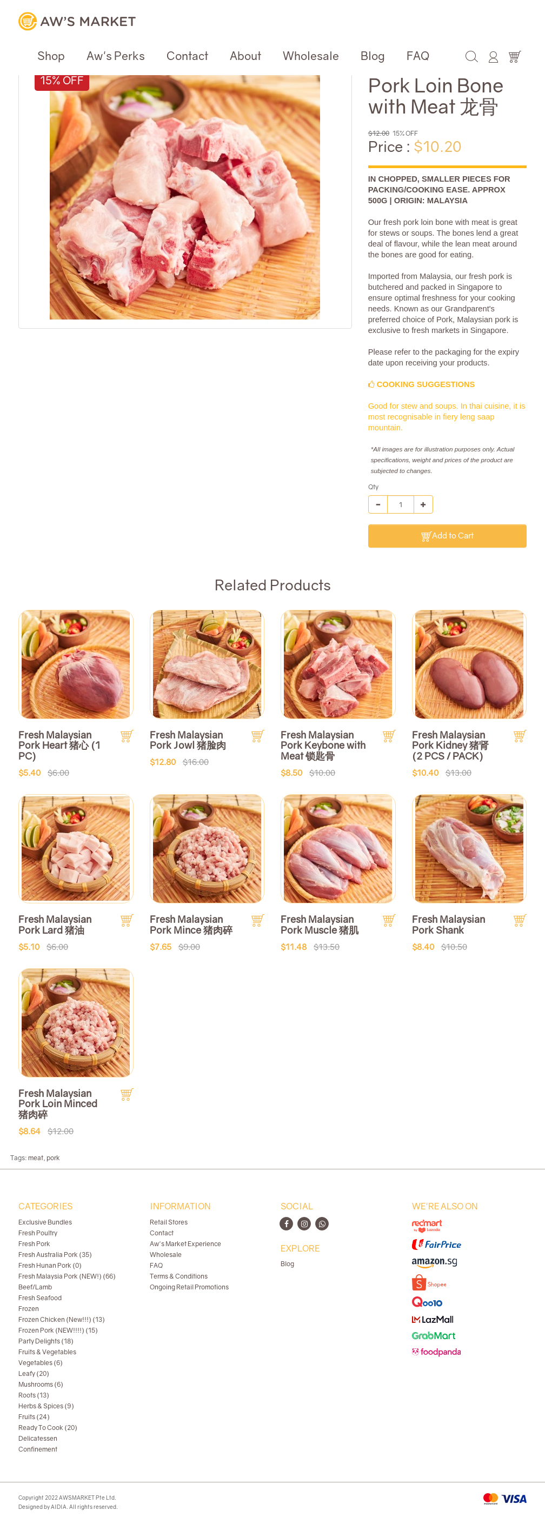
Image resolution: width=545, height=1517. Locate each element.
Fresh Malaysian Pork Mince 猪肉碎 (191, 924)
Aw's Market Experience (185, 1244)
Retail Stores (169, 1222)
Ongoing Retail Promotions (189, 1287)
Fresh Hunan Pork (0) (50, 1265)
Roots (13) (33, 1395)
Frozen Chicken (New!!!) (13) (61, 1319)
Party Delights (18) (46, 1341)
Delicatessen (37, 1438)
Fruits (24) (34, 1417)
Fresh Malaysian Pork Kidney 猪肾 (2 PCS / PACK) (450, 745)
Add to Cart (447, 536)
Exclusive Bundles (45, 1222)
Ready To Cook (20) (47, 1427)
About (245, 56)
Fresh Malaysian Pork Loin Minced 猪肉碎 (57, 1104)
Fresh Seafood (40, 1298)
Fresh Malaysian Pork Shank (448, 924)
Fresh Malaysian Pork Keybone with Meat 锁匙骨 (323, 745)
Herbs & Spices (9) (46, 1406)
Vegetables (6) (40, 1363)
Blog (373, 56)
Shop (51, 56)
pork (53, 1158)
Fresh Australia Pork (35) (55, 1254)
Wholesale (311, 56)
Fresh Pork (34, 1244)
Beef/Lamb (35, 1287)
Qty (373, 487)
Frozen (28, 1309)
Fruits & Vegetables (47, 1352)
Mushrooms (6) (40, 1384)
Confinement (37, 1449)
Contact (187, 56)
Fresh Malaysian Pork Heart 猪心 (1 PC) (59, 745)
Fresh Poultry (37, 1233)
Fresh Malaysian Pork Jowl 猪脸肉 (188, 740)
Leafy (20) (33, 1373)
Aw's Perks (116, 56)
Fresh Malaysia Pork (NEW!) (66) (67, 1276)
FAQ (418, 56)
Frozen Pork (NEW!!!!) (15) (58, 1330)
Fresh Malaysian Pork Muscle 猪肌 (319, 924)
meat (35, 1158)
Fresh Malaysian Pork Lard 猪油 (54, 924)
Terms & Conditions (179, 1276)
